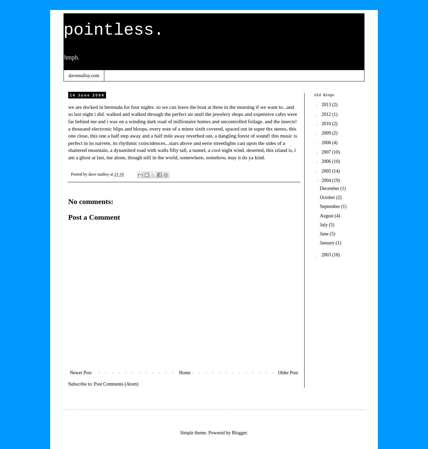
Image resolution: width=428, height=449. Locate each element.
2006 (327, 161)
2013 (327, 104)
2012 (327, 114)
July (324, 224)
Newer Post (81, 372)
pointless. (114, 30)
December (330, 188)
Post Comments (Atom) (116, 384)
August (327, 215)
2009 (327, 133)
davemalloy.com (84, 75)
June (325, 233)
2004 (327, 180)
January (328, 242)
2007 (327, 152)
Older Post (288, 372)
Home (185, 372)
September (330, 206)
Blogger (239, 432)
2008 (327, 142)
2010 (327, 123)
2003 (327, 254)
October (328, 197)
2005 (327, 171)
